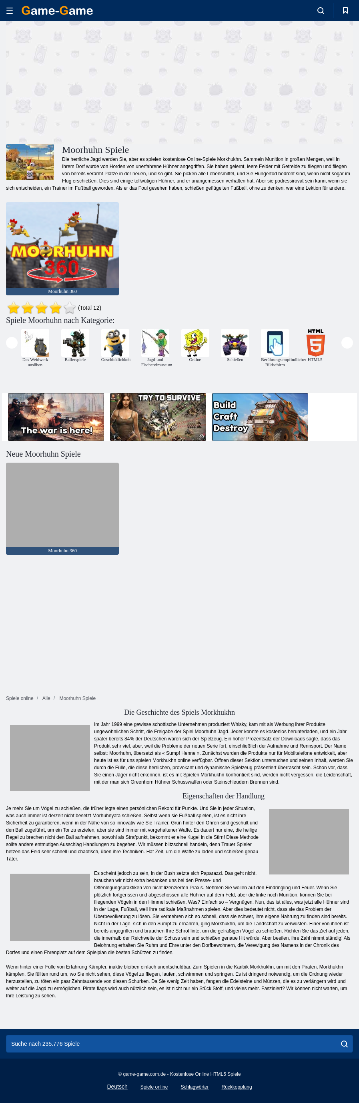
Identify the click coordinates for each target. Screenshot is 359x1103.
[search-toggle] (320, 10)
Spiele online (154, 1087)
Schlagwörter (195, 1087)
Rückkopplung (237, 1087)
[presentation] (12, 343)
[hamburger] (9, 10)
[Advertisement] (93, 81)
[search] (344, 1044)
